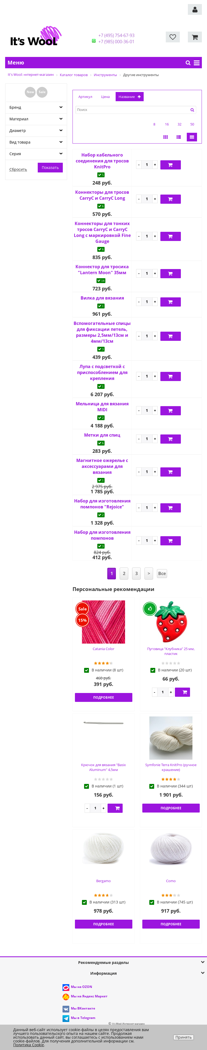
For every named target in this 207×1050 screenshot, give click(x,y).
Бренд (15, 107)
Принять (183, 1037)
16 (167, 124)
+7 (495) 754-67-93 (116, 35)
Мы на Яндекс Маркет (89, 996)
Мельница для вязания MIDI (102, 407)
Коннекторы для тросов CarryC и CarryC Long (102, 195)
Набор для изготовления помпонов (102, 535)
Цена (105, 96)
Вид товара (19, 142)
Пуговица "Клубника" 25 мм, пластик (171, 651)
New (30, 92)
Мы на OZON (81, 986)
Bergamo (103, 880)
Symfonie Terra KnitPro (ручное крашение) (170, 767)
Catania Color (103, 648)
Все (162, 573)
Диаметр (17, 130)
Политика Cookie (28, 1044)
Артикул (85, 96)
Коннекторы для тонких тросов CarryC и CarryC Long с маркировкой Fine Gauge (102, 232)
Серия (15, 153)
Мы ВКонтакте (83, 1008)
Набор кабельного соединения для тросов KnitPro (102, 161)
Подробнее (103, 697)
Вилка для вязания (102, 298)
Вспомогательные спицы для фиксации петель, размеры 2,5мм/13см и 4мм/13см (102, 332)
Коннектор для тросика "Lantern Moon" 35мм (102, 270)
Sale (42, 92)
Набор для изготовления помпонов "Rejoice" (102, 504)
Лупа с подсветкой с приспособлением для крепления (102, 372)
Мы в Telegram (83, 1017)
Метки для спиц (102, 435)
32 (179, 124)
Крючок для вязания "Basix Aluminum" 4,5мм (103, 767)
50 (192, 124)
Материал (18, 118)
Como (171, 880)
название (130, 96)
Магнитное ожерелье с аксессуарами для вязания (102, 466)
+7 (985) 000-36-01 (116, 42)
